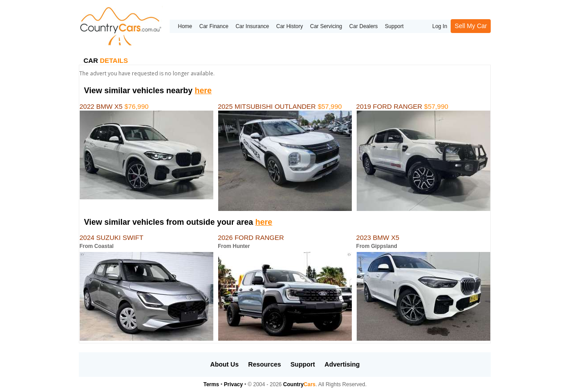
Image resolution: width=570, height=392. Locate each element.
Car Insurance (252, 26)
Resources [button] (264, 364)
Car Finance (214, 26)
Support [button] (302, 364)
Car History (289, 26)
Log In (439, 26)
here (203, 90)
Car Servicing (326, 26)
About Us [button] (224, 364)
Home (185, 26)
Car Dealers (363, 26)
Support (394, 26)
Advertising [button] (342, 364)
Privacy (233, 384)
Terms (211, 384)
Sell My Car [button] (471, 25)
